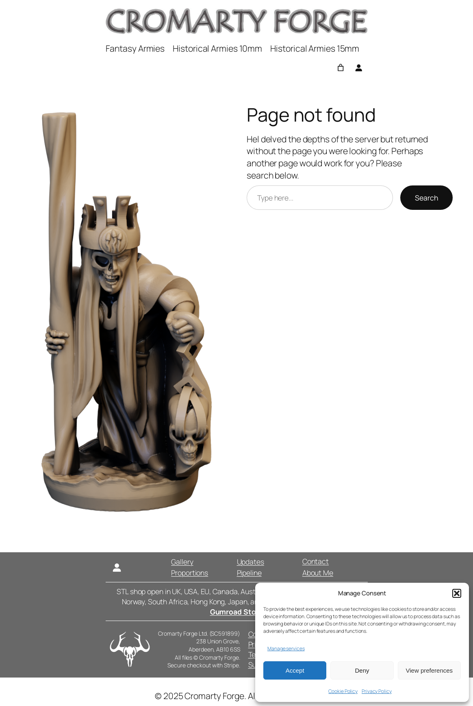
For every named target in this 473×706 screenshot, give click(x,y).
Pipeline (248, 572)
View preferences (429, 670)
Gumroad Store (236, 612)
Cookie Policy (343, 691)
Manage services (286, 648)
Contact (315, 561)
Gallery (182, 562)
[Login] (358, 67)
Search (426, 198)
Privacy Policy (377, 691)
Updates (250, 562)
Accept (295, 670)
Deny (362, 670)
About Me (317, 572)
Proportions (189, 572)
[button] (457, 593)
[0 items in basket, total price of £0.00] (340, 67)
